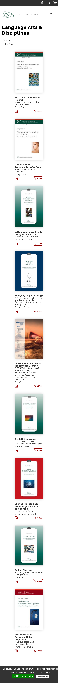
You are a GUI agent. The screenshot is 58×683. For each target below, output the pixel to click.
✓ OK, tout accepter (23, 676)
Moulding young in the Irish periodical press (27, 103)
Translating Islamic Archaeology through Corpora (29, 573)
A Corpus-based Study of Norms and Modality (26, 643)
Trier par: (7, 40)
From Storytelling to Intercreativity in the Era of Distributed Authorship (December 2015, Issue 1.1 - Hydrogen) (27, 375)
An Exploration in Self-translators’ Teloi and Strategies (28, 442)
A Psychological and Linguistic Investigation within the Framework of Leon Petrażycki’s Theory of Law (28, 301)
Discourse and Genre (24, 511)
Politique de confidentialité (30, 680)
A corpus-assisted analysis (26, 237)
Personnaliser (42, 676)
